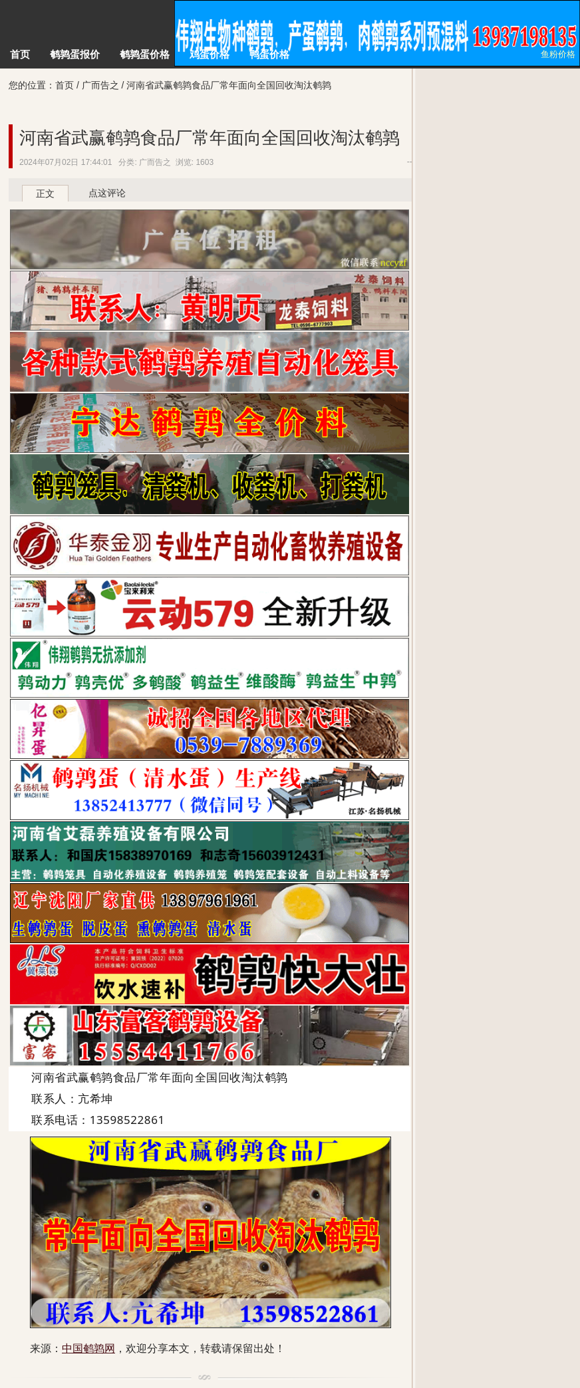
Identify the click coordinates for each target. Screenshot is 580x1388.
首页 (20, 54)
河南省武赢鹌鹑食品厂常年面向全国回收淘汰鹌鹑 (209, 138)
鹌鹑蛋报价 (75, 54)
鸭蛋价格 (269, 54)
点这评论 (107, 193)
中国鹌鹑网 (87, 33)
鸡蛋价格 (209, 54)
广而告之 (100, 85)
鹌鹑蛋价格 (145, 54)
